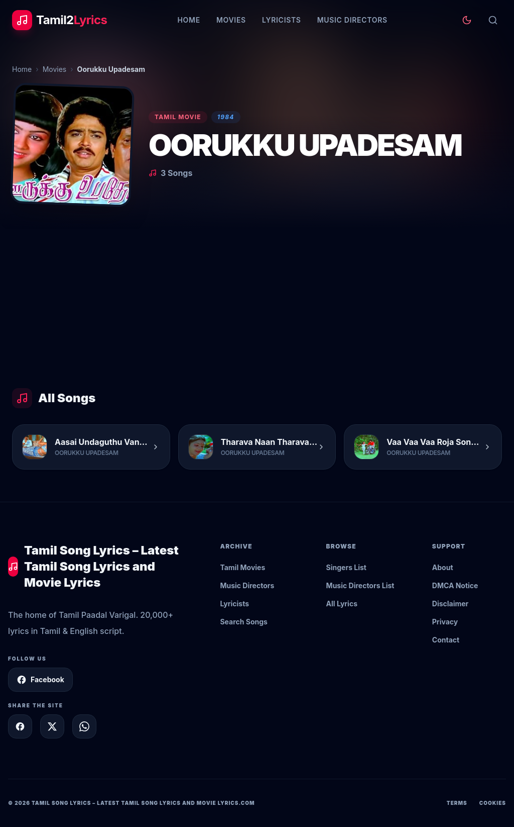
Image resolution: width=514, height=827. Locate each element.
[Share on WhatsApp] (84, 726)
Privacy (445, 621)
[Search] (493, 20)
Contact (445, 639)
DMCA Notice (455, 585)
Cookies (492, 803)
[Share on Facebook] (20, 726)
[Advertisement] (257, 304)
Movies (231, 20)
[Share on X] (52, 726)
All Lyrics (341, 603)
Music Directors (352, 20)
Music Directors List (360, 585)
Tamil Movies (242, 567)
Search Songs (244, 621)
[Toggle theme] (467, 20)
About (442, 567)
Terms (457, 803)
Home (188, 20)
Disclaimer (450, 603)
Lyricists (281, 20)
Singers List (346, 567)
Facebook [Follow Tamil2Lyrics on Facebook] (40, 680)
